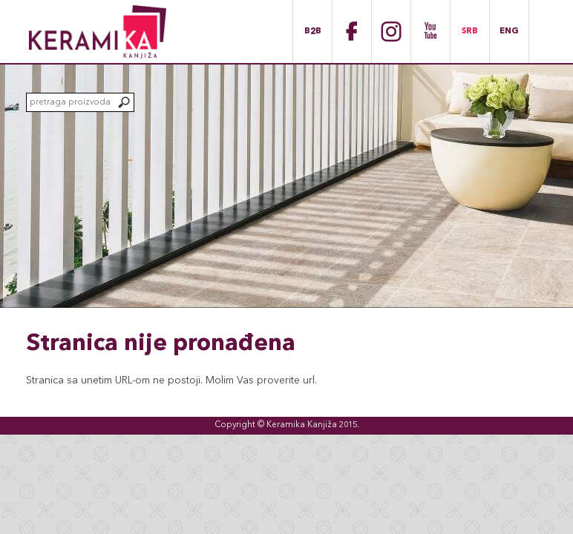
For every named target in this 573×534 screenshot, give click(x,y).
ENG (509, 31)
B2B (312, 31)
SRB (470, 31)
